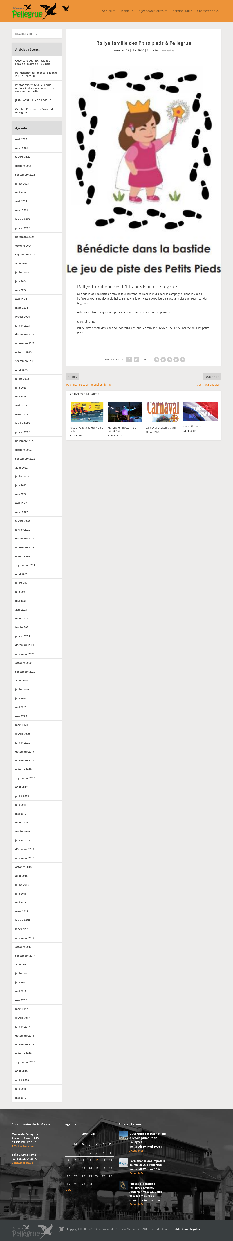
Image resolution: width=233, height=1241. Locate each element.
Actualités (153, 50)
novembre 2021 (24, 547)
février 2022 (22, 521)
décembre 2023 (24, 335)
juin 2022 (20, 485)
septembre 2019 (25, 778)
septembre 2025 (25, 175)
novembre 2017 (24, 938)
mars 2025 (21, 210)
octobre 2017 (23, 947)
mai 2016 (20, 1098)
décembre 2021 (24, 539)
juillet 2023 (22, 379)
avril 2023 (21, 405)
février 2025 (22, 219)
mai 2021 (20, 601)
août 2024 (21, 263)
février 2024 (22, 317)
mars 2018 (21, 911)
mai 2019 (20, 814)
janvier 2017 (22, 1027)
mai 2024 (20, 290)
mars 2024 (21, 308)
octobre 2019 (23, 769)
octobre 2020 (23, 663)
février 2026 (22, 157)
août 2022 (21, 468)
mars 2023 (21, 414)
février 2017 (22, 1018)
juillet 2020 (22, 689)
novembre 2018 (24, 858)
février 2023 (22, 423)
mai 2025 (20, 193)
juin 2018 (20, 894)
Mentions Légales (188, 1229)
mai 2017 (20, 991)
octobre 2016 (23, 1053)
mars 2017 (21, 1009)
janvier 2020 (22, 743)
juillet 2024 (22, 272)
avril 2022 (21, 503)
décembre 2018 (24, 849)
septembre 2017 (25, 956)
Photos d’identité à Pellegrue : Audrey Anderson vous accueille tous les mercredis (35, 88)
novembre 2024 (24, 237)
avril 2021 (21, 610)
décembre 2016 (24, 1036)
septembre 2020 (25, 672)
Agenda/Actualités (151, 11)
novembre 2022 (24, 441)
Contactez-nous (208, 11)
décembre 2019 (24, 752)
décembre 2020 (24, 645)
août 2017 (21, 965)
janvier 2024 (22, 326)
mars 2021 (21, 618)
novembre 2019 (24, 760)
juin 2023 (20, 388)
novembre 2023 (24, 343)
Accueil (107, 11)
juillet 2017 (22, 973)
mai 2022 (20, 494)
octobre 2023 (23, 352)
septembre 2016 (25, 1062)
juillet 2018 (22, 885)
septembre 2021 (25, 565)
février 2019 (22, 831)
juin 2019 (20, 805)
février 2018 (22, 920)
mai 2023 (20, 397)
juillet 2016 (22, 1080)
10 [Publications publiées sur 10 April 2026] (96, 1161)
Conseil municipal (195, 427)
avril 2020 (21, 716)
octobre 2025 (23, 166)
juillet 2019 (22, 796)
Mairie (125, 11)
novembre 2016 (24, 1044)
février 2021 (22, 627)
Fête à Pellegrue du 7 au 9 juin (87, 429)
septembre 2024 (25, 255)
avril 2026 (21, 139)
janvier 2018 (22, 929)
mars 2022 (21, 512)
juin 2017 (20, 982)
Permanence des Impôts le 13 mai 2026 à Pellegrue (36, 74)
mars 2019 (21, 823)
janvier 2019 (22, 840)
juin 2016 (20, 1089)
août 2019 (21, 787)
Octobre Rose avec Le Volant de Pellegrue (34, 111)
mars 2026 (21, 148)
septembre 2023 (25, 361)
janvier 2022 (22, 530)
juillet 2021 (22, 583)
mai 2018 (20, 902)
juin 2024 (20, 281)
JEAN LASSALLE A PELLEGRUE (33, 100)
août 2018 (21, 876)
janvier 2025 (22, 228)
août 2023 (21, 370)
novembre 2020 (24, 654)
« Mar (69, 1190)
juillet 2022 (22, 477)
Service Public (182, 11)
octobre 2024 (23, 246)
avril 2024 (21, 299)
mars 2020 (21, 725)
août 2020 (21, 681)
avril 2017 (21, 1000)
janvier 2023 (22, 432)
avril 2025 (21, 201)
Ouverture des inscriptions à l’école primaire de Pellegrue (32, 62)
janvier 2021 (22, 636)
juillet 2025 (22, 184)
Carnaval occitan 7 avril (161, 428)
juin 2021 (20, 592)
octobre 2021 (23, 556)
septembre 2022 (25, 459)
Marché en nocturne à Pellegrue (122, 429)
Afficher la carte (23, 1146)
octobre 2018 (23, 867)
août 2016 (21, 1071)
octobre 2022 (23, 450)
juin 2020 (20, 698)
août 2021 (21, 574)
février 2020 (22, 734)
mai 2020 (20, 707)
